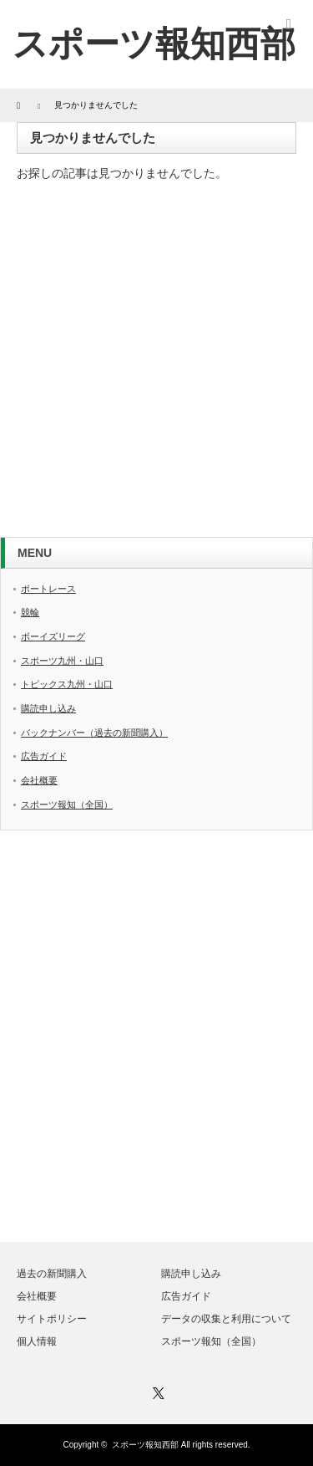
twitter (237, 19)
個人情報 (37, 1341)
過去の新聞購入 (52, 1274)
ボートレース (48, 589)
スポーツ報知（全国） (67, 804)
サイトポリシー (52, 1319)
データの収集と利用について (226, 1319)
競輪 (30, 612)
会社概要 (39, 780)
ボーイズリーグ (53, 636)
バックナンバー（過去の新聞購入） (94, 733)
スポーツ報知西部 (145, 1444)
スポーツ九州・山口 (62, 661)
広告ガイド (44, 756)
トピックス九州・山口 (67, 684)
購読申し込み (48, 708)
